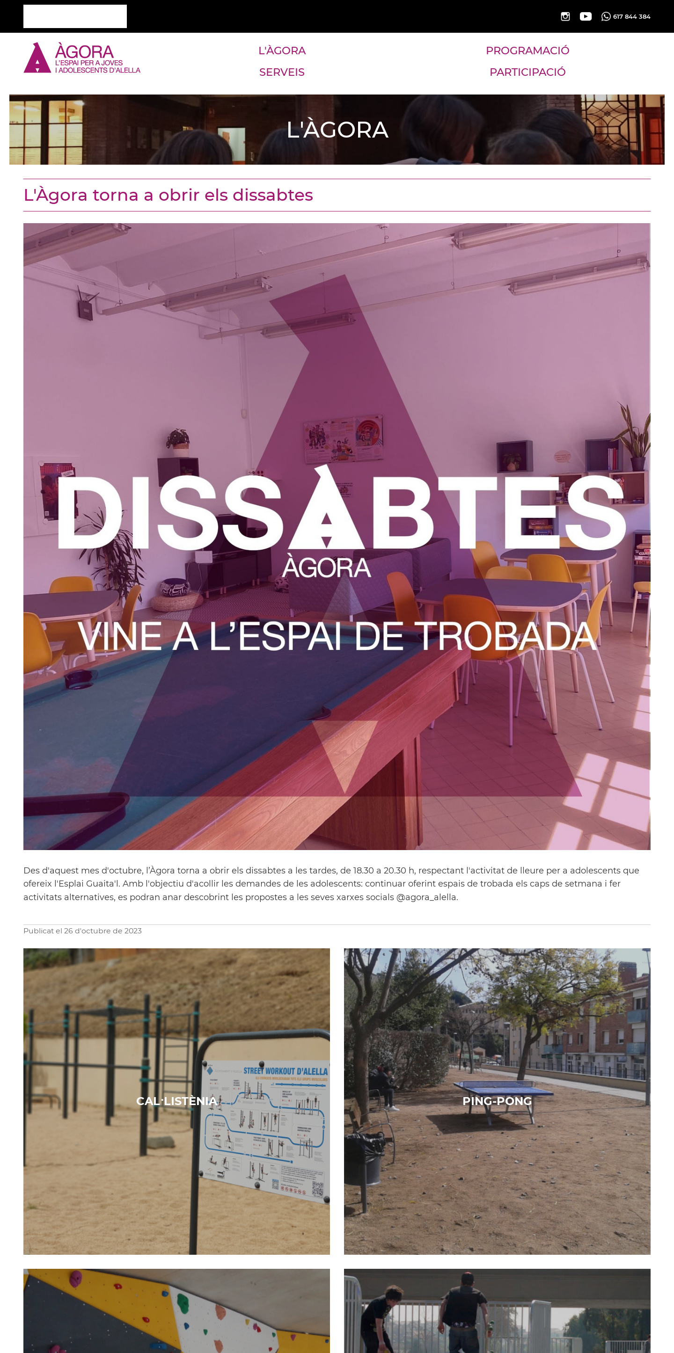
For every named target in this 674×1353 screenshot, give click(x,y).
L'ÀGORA (282, 50)
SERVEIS (282, 72)
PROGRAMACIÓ (528, 50)
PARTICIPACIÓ (528, 72)
